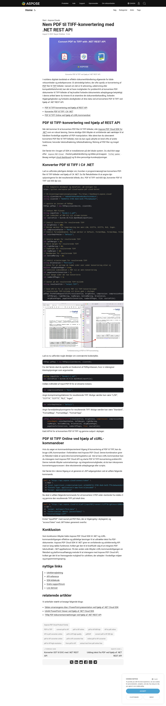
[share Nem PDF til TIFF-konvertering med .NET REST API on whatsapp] (90, 662)
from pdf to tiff (71, 643)
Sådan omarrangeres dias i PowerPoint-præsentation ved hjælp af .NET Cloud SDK (81, 607)
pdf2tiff (88, 634)
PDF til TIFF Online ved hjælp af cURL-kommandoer (68, 115)
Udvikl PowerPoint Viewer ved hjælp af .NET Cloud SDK (69, 611)
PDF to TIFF (48, 629)
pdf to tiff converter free (75, 639)
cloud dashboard (63, 157)
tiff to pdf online (110, 629)
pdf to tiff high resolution (52, 643)
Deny (152, 697)
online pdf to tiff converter (96, 639)
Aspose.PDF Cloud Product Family (56, 625)
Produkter (65, 3)
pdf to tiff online (78, 629)
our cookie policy (139, 686)
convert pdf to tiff (63, 629)
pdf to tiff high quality (74, 634)
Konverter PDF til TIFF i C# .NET (59, 111)
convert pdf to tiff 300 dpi (104, 634)
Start (44, 20)
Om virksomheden (108, 3)
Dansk (131, 3)
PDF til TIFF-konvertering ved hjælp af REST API (66, 107)
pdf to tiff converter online (53, 639)
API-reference (53, 576)
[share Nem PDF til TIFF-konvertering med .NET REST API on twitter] (71, 662)
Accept (143, 691)
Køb (73, 3)
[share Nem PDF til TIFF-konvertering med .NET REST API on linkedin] (76, 662)
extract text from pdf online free (91, 643)
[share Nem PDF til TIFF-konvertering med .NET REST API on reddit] (81, 662)
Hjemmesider (93, 3)
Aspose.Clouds (54, 20)
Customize (134, 697)
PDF (44, 86)
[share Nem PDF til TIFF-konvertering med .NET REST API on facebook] (86, 662)
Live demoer (52, 588)
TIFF (55, 86)
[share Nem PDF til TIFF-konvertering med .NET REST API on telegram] (95, 662)
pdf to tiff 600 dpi (94, 629)
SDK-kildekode (53, 580)
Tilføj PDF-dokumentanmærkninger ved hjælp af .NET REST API (73, 615)
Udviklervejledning (55, 573)
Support (82, 3)
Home (29, 10)
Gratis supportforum (56, 584)
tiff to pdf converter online (53, 634)
